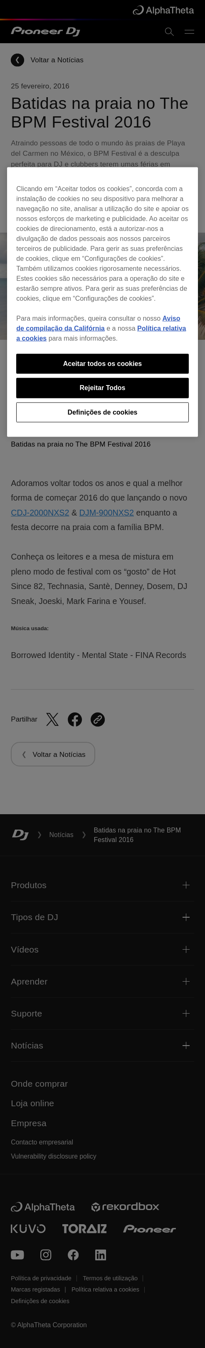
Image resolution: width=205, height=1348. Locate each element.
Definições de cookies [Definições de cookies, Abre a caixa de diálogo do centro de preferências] (102, 411)
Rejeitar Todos (103, 387)
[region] (102, 302)
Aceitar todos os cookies (102, 363)
